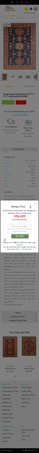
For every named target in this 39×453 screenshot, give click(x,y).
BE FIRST (19, 236)
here (21, 249)
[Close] (20, 204)
